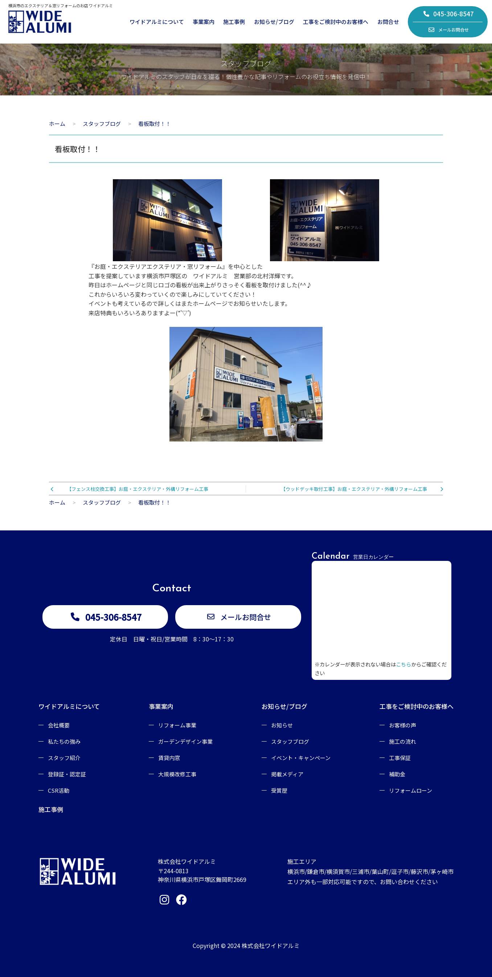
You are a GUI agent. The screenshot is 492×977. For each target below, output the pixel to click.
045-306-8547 (448, 13)
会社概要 (59, 725)
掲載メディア (287, 774)
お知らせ (282, 725)
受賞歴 (279, 790)
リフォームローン (410, 790)
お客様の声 (402, 725)
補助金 (397, 774)
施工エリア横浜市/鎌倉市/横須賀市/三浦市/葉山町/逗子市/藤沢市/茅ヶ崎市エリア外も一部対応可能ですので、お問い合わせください (370, 871)
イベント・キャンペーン (301, 758)
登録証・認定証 (67, 774)
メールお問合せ (449, 29)
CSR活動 (58, 790)
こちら (403, 664)
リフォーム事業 (177, 725)
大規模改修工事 (177, 774)
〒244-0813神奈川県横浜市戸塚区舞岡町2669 (202, 875)
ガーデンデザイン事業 (185, 741)
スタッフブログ (290, 741)
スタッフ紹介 (64, 758)
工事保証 (400, 758)
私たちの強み (64, 741)
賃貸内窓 (169, 758)
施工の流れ (402, 741)
